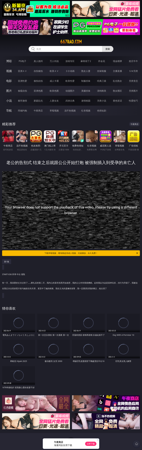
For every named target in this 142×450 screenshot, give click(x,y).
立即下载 (91, 443)
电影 (9, 81)
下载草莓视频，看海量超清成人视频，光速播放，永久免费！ (91, 253)
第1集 (6, 261)
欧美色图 (54, 90)
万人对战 (54, 61)
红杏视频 (85, 110)
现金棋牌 (117, 61)
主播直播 (117, 71)
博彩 (9, 61)
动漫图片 (70, 90)
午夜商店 (38, 110)
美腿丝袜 (85, 90)
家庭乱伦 (38, 100)
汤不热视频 (70, 110)
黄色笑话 (117, 100)
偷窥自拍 (22, 90)
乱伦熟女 (117, 80)
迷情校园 (85, 100)
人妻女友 (54, 100)
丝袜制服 (101, 71)
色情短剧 (101, 110)
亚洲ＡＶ (22, 71)
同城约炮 (22, 110)
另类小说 (101, 100)
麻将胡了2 (86, 61)
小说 (9, 101)
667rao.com (71, 42)
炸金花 (101, 61)
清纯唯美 (101, 90)
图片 (9, 91)
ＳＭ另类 (133, 71)
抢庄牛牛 (133, 61)
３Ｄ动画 (70, 71)
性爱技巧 (133, 100)
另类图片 (133, 90)
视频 (9, 71)
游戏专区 (70, 61)
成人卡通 (54, 80)
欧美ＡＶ (54, 71)
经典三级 (101, 80)
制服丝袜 (85, 80)
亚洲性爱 (22, 80)
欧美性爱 (70, 80)
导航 (9, 110)
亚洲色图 (38, 90)
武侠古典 (70, 100)
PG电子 (22, 61)
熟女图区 (117, 90)
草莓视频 (54, 110)
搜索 (107, 48)
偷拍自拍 (38, 80)
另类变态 (133, 80)
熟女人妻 (85, 71)
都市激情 (22, 100)
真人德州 (38, 61)
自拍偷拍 (38, 71)
